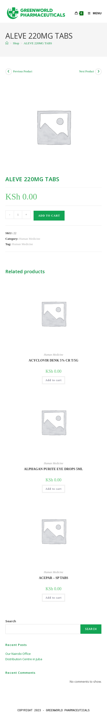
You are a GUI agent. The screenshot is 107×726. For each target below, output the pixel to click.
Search (10, 621)
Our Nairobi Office (18, 654)
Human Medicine (29, 238)
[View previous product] (8, 71)
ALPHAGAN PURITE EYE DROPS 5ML (53, 469)
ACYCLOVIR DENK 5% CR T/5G (53, 360)
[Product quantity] (18, 214)
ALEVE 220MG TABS (38, 43)
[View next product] (98, 71)
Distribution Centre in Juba (23, 659)
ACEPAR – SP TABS (53, 578)
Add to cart (49, 215)
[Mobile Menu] (93, 13)
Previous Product (22, 71)
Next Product (86, 71)
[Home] (6, 43)
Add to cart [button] (53, 380)
